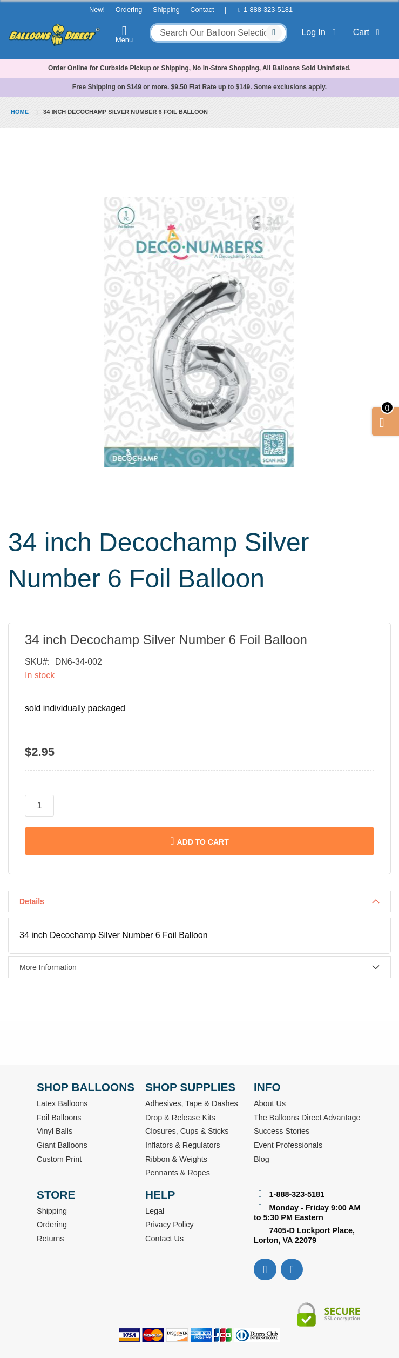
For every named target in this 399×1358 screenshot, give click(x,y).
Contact (202, 9)
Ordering (129, 9)
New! (97, 9)
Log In (320, 32)
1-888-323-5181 (268, 9)
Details (31, 901)
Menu (124, 34)
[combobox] (218, 33)
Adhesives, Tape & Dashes (191, 1103)
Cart (368, 32)
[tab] (199, 901)
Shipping (166, 9)
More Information (48, 967)
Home (20, 112)
